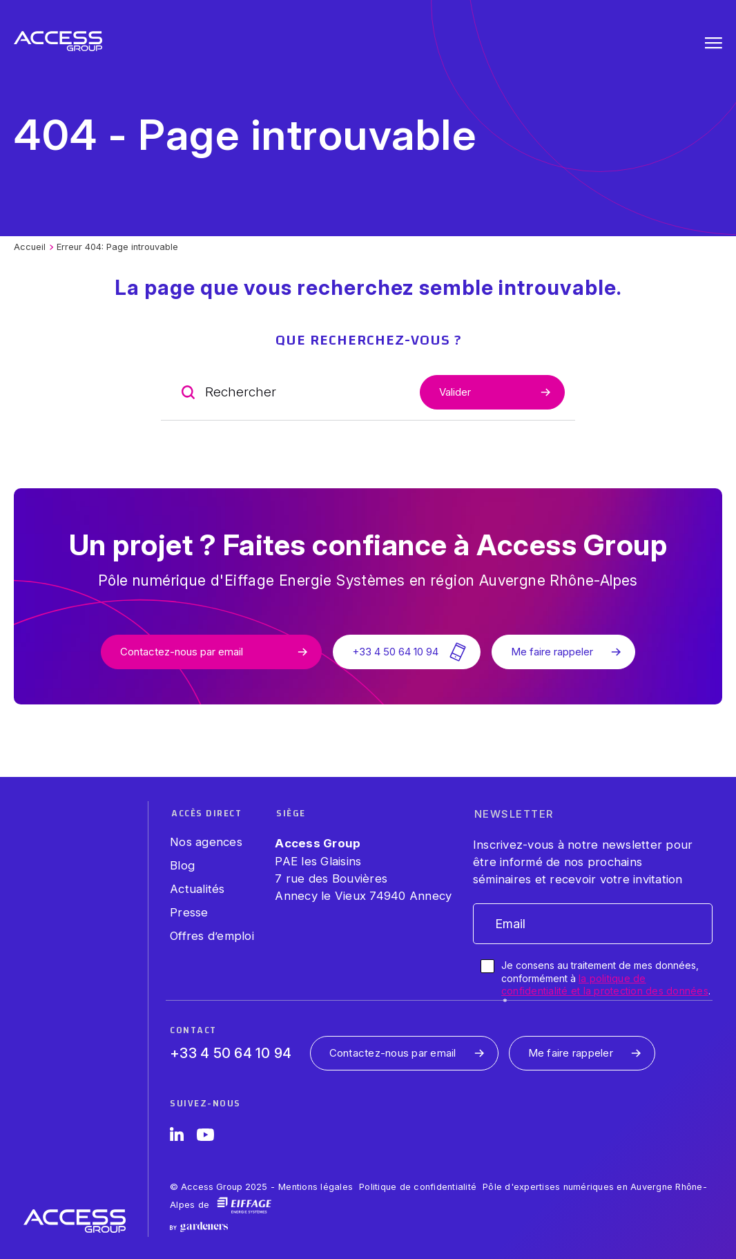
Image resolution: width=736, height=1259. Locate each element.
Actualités (197, 889)
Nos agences (206, 842)
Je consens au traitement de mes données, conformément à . (605, 983)
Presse (189, 912)
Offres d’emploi (212, 936)
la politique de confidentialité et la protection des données (604, 984)
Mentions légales (315, 1187)
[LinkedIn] (177, 1137)
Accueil (30, 247)
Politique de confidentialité (417, 1187)
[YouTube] (205, 1137)
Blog (182, 865)
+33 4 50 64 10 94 (230, 1053)
